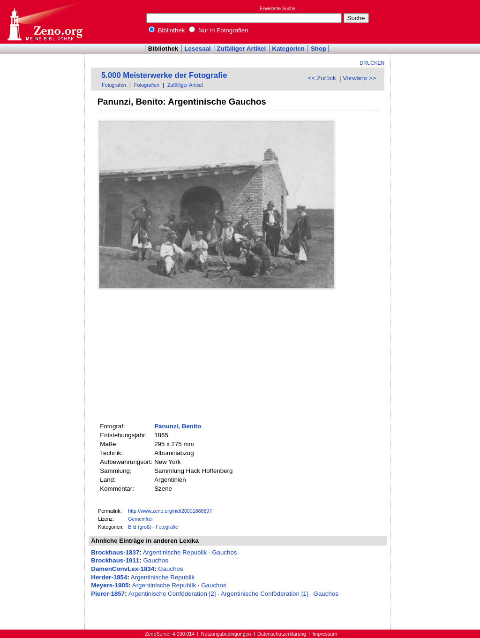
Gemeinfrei (140, 519)
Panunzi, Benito (177, 426)
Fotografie (167, 527)
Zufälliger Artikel (241, 48)
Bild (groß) (139, 527)
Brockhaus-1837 (115, 552)
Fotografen (114, 85)
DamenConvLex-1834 (122, 568)
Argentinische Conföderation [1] (264, 593)
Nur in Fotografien (218, 30)
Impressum (324, 634)
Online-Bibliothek (44, 22)
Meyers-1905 (109, 585)
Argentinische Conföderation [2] (172, 593)
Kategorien (288, 48)
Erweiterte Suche (277, 8)
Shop (318, 48)
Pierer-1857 (108, 593)
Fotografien (146, 85)
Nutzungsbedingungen (226, 634)
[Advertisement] (437, 21)
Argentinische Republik (175, 552)
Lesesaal (197, 48)
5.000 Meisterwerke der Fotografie (164, 75)
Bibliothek (167, 30)
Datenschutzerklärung (281, 634)
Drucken (372, 63)
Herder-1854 (109, 577)
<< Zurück (322, 78)
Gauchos (224, 552)
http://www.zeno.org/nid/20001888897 (170, 511)
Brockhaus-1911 (115, 560)
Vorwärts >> (359, 78)
